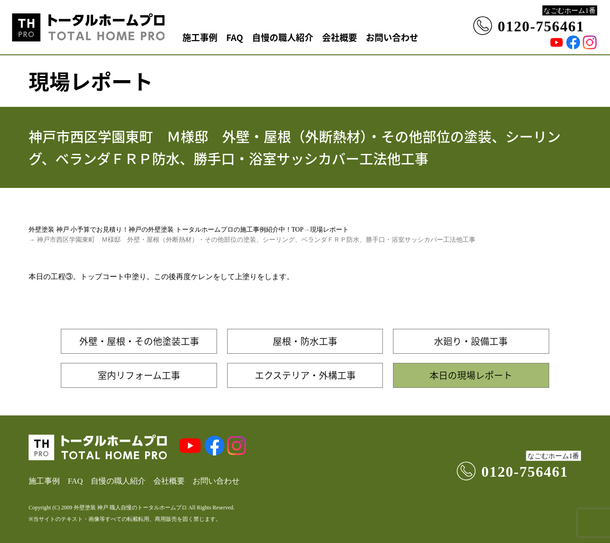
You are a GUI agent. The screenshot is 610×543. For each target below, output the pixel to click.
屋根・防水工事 (305, 341)
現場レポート (329, 229)
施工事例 (199, 37)
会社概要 (339, 37)
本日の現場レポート (470, 375)
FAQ (234, 37)
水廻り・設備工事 (471, 341)
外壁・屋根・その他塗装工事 (139, 341)
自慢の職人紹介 (282, 37)
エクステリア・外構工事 (305, 375)
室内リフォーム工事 (139, 375)
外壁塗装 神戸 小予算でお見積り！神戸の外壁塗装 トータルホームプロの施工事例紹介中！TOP (166, 229)
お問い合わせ (392, 37)
